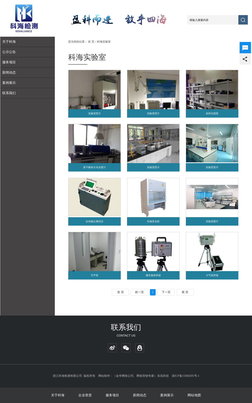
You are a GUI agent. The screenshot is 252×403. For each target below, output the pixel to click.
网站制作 (104, 375)
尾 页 (185, 292)
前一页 (139, 292)
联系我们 (9, 93)
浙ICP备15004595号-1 (185, 375)
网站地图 (194, 395)
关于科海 (57, 395)
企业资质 (85, 395)
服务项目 (112, 395)
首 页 (91, 41)
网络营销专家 (145, 375)
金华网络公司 (125, 375)
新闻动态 (9, 72)
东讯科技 (163, 375)
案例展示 (9, 82)
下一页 (166, 292)
